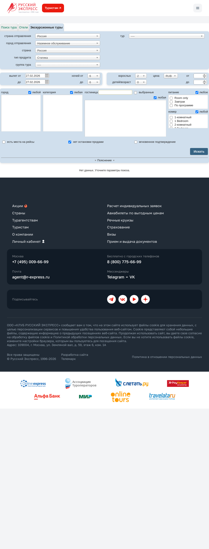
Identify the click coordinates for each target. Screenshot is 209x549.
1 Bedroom (179, 121)
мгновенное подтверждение (155, 141)
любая (76, 92)
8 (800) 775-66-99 (124, 261)
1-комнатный (180, 117)
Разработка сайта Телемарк (74, 356)
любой (34, 92)
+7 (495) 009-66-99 (30, 261)
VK (132, 276)
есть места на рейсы (18, 141)
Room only (179, 98)
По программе (181, 105)
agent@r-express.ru (31, 276)
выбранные (144, 92)
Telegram (115, 276)
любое (202, 92)
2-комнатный (180, 124)
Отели (23, 27)
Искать (199, 151)
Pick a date (47, 75)
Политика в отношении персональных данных (167, 357)
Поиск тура (9, 27)
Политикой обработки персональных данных (87, 337)
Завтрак (177, 101)
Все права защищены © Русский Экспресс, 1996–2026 (31, 356)
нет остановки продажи (86, 141)
